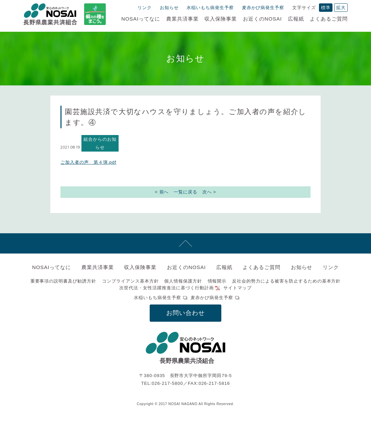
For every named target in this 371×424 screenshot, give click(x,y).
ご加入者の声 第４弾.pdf (88, 162)
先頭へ (185, 243)
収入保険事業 (220, 19)
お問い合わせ (185, 313)
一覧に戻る (185, 191)
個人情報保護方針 (183, 281)
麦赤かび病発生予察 (263, 7)
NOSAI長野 (50, 14)
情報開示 (217, 281)
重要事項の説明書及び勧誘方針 (63, 281)
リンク (145, 7)
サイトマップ (237, 287)
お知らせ (169, 7)
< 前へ (162, 191)
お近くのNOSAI (262, 19)
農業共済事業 (182, 19)
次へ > (209, 191)
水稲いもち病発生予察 (210, 7)
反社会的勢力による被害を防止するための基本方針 (286, 281)
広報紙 (296, 19)
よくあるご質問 (329, 19)
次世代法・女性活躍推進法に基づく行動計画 (166, 287)
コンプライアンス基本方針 (130, 281)
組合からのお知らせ (100, 143)
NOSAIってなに (140, 19)
